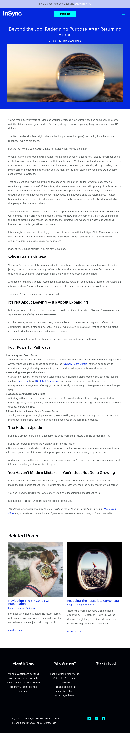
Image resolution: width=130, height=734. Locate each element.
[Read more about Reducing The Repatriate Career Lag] (94, 570)
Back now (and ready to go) (65, 675)
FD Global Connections (47, 382)
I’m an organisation (65, 696)
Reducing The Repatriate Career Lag (93, 601)
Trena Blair (23, 382)
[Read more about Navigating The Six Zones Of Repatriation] (35, 570)
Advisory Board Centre (75, 365)
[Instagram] (96, 719)
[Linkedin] (89, 719)
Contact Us (50, 724)
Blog (53, 42)
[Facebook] (103, 719)
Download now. (83, 4)
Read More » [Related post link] (15, 631)
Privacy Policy (34, 724)
